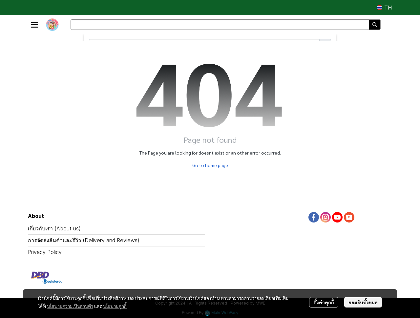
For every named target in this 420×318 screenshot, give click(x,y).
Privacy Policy (45, 252)
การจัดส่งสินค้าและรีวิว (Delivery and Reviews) (83, 240)
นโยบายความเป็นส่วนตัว (70, 306)
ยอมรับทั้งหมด (363, 302)
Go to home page (210, 165)
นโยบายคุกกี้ (115, 306)
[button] (384, 7)
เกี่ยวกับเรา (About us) (54, 228)
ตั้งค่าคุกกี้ (323, 302)
